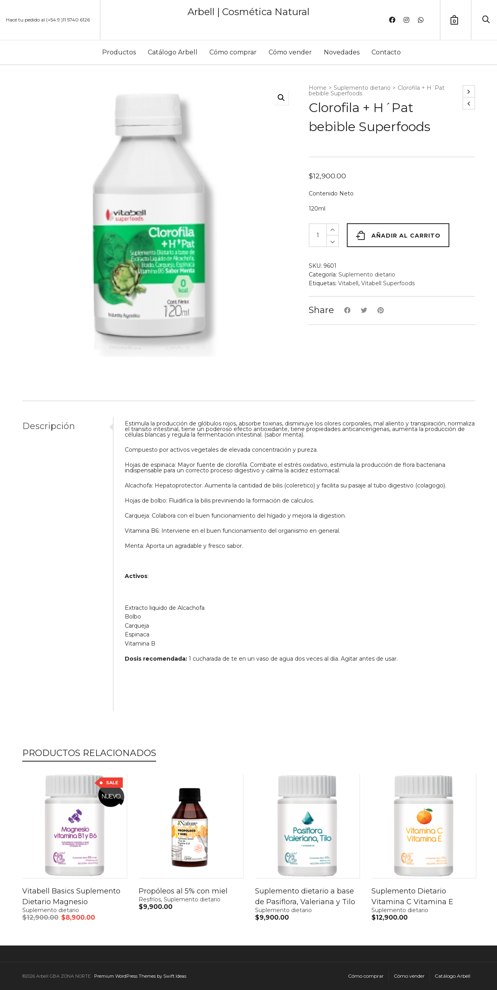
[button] (281, 98)
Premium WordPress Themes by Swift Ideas (140, 976)
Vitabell (348, 283)
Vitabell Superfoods (388, 283)
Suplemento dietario (362, 88)
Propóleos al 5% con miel (183, 891)
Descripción (48, 426)
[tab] (67, 426)
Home (318, 88)
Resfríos (150, 899)
